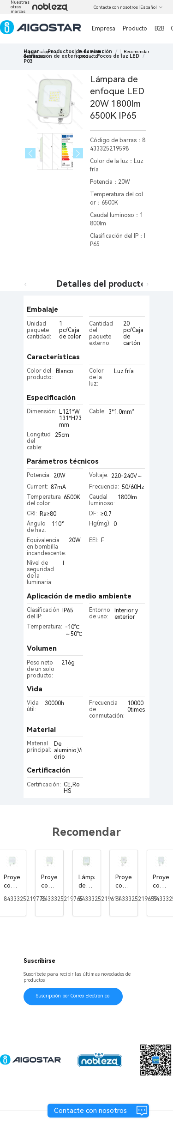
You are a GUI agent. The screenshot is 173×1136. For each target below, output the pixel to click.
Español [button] (151, 7)
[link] (28, 61)
